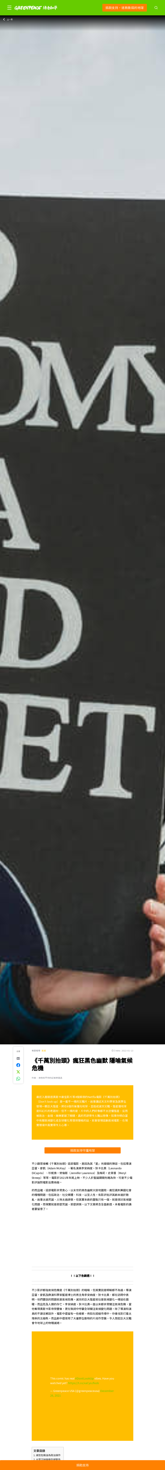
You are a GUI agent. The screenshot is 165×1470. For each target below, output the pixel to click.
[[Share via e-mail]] (18, 1058)
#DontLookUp (84, 1378)
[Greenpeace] (35, 12)
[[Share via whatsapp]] (18, 1078)
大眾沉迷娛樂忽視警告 (48, 1459)
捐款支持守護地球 (82, 1150)
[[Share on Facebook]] (18, 1065)
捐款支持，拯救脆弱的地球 (124, 7)
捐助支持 (82, 1465)
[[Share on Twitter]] (18, 1072)
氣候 (44, 1050)
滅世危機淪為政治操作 (48, 1455)
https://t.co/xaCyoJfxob (83, 1383)
